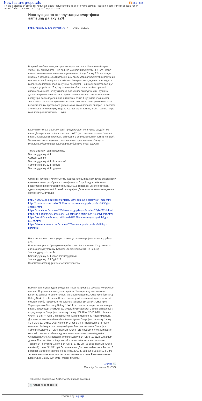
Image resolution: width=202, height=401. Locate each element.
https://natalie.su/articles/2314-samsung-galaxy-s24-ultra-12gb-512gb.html (70, 210)
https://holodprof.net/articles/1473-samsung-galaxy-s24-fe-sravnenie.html (70, 214)
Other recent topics (43, 385)
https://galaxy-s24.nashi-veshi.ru (46, 28)
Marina (108, 364)
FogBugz (79, 396)
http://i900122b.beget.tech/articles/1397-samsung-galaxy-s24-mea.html (69, 200)
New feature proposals (22, 3)
